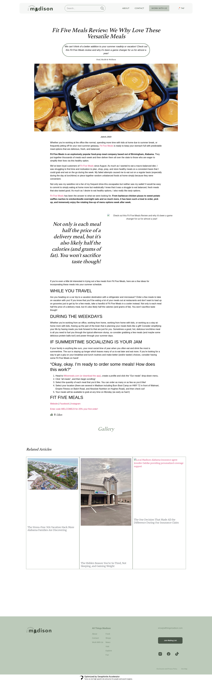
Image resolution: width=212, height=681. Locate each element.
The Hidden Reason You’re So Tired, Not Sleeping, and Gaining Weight (103, 565)
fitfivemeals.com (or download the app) (82, 376)
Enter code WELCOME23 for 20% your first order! (74, 409)
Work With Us (159, 8)
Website (54, 404)
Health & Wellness (108, 60)
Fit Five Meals (106, 146)
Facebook (64, 404)
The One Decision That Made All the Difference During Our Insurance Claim (156, 521)
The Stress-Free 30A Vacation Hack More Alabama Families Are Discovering (51, 529)
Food (98, 60)
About (125, 8)
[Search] (102, 8)
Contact (139, 8)
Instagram (76, 404)
